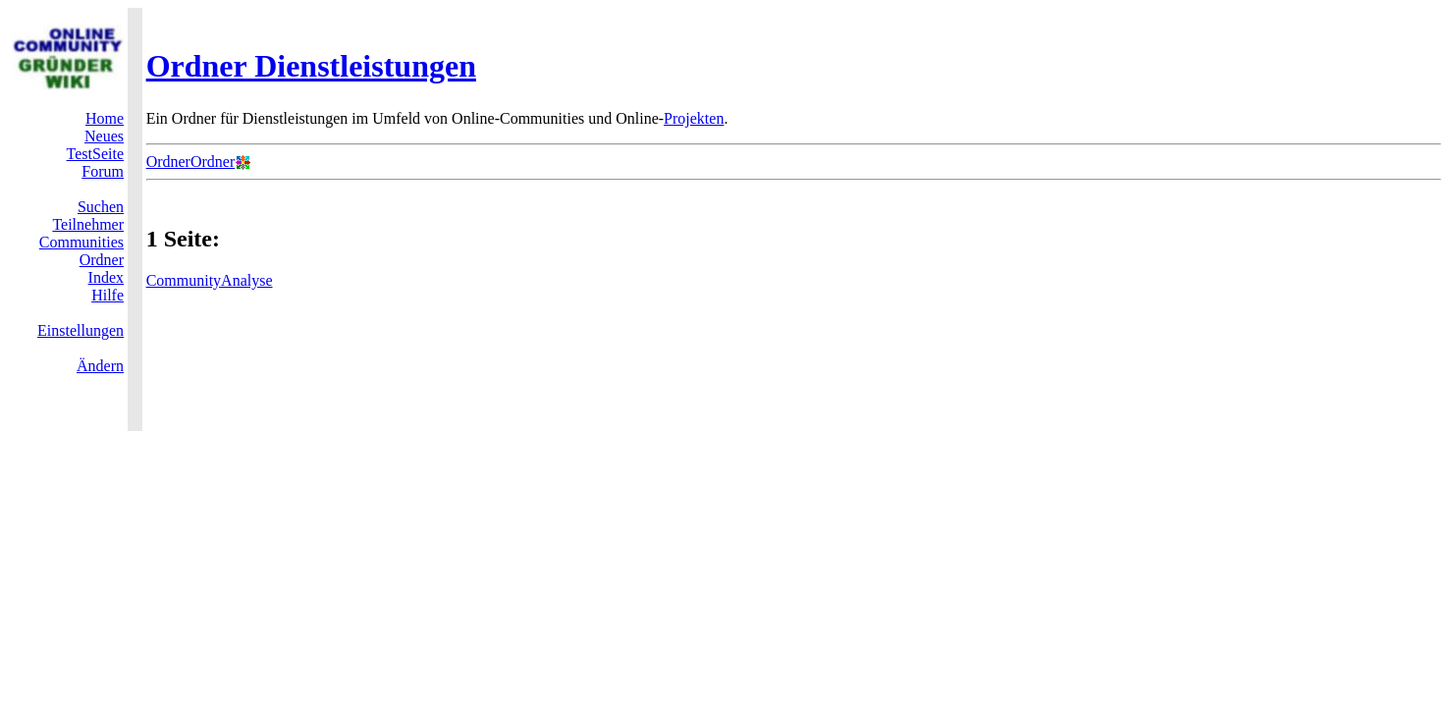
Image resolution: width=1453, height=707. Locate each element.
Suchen (101, 206)
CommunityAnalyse (209, 280)
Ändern (100, 365)
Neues (104, 136)
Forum (102, 171)
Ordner (102, 259)
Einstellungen (80, 330)
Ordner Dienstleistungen (311, 65)
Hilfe (107, 295)
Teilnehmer (88, 224)
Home (104, 118)
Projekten (694, 118)
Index (106, 277)
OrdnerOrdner (191, 161)
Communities (81, 242)
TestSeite (95, 153)
